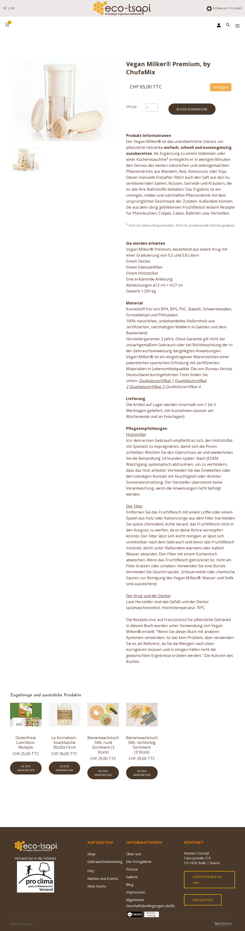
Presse (132, 869)
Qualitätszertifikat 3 (146, 386)
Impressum (135, 892)
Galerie (132, 876)
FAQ (90, 870)
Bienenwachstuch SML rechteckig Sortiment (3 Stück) (142, 745)
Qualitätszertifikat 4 (182, 386)
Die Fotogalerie (138, 861)
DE (13, 8)
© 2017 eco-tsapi (21, 924)
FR (5, 8)
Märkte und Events (102, 878)
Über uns (133, 853)
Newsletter (203, 900)
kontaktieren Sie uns (207, 880)
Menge (131, 106)
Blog (130, 884)
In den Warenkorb (192, 109)
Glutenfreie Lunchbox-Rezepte (26, 742)
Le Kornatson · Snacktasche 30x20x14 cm (64, 742)
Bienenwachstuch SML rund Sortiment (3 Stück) (103, 745)
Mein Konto (96, 886)
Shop (91, 853)
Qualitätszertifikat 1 (156, 380)
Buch (148, 625)
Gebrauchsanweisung (104, 861)
